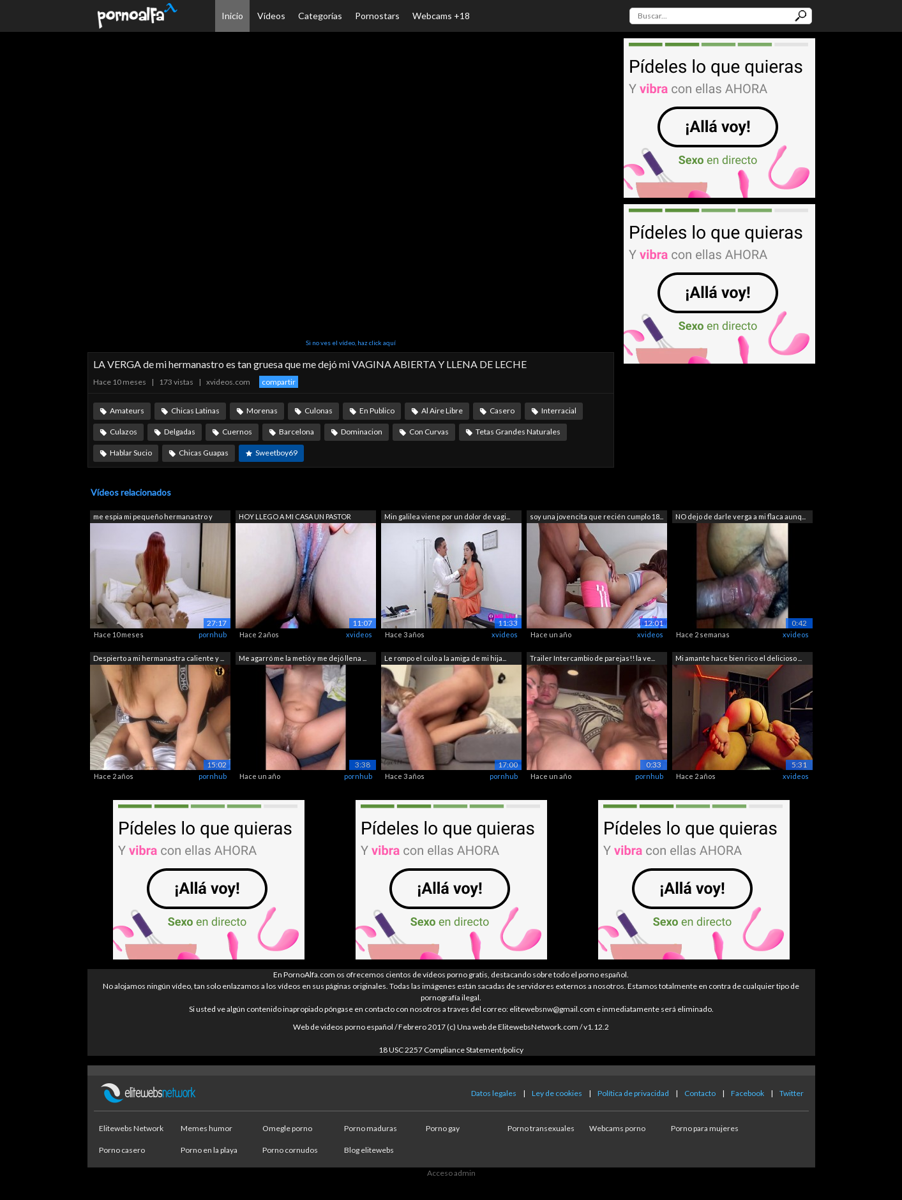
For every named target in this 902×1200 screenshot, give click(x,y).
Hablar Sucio (131, 452)
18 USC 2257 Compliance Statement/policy (451, 1050)
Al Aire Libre (442, 410)
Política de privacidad (633, 1093)
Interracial (558, 410)
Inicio (232, 15)
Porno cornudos (290, 1150)
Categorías (320, 15)
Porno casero (122, 1150)
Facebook (747, 1093)
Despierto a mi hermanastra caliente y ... (158, 658)
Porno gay (443, 1128)
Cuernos (237, 431)
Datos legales (493, 1093)
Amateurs (127, 410)
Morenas (262, 410)
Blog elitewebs (369, 1150)
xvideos (359, 634)
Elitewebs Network (131, 1128)
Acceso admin (451, 1173)
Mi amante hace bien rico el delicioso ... (738, 658)
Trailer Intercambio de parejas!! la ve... (592, 658)
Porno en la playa (209, 1150)
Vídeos (271, 15)
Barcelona (296, 431)
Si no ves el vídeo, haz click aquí (351, 342)
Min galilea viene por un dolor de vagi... (447, 516)
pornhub (213, 634)
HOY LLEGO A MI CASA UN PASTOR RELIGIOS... (295, 517)
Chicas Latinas (195, 410)
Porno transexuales (541, 1128)
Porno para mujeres (705, 1128)
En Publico (377, 410)
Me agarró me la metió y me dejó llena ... (302, 658)
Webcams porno (617, 1128)
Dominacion (361, 431)
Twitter (791, 1093)
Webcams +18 (441, 15)
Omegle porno (287, 1128)
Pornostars (377, 15)
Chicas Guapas (204, 452)
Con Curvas (429, 431)
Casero (502, 410)
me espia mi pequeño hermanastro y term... (153, 517)
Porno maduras (370, 1128)
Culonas (318, 410)
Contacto (700, 1093)
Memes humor (206, 1128)
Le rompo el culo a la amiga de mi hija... (445, 658)
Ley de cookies (557, 1093)
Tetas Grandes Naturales (518, 431)
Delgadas (179, 431)
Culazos (123, 431)
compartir (279, 382)
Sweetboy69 (276, 452)
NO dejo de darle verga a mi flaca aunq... (740, 516)
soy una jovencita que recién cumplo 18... (596, 516)
